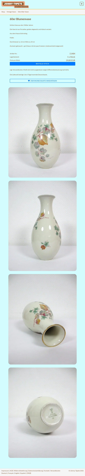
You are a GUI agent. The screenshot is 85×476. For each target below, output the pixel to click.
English (17, 473)
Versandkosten (18, 70)
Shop (3, 12)
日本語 (29, 473)
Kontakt (46, 471)
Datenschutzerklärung (35, 471)
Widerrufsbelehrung (20, 471)
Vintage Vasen (11, 12)
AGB (11, 471)
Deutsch (4, 473)
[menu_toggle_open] (82, 4)
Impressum (5, 471)
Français (10, 473)
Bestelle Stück (42, 64)
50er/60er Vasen (23, 12)
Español (23, 473)
